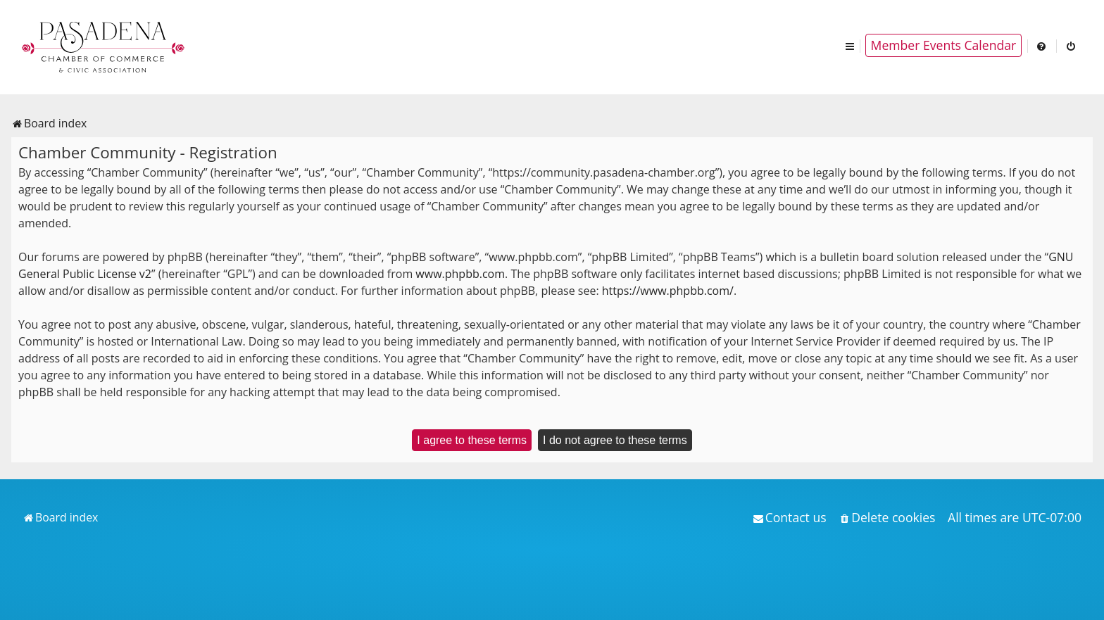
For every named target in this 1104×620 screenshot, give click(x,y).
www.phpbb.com (460, 273)
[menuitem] (1042, 45)
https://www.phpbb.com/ (668, 290)
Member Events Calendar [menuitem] (944, 45)
